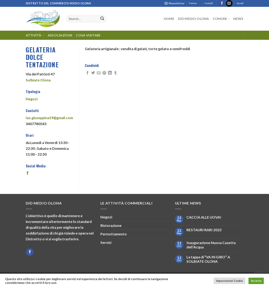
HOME (169, 19)
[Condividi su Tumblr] (115, 73)
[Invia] (102, 19)
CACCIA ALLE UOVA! (203, 217)
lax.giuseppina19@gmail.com (49, 118)
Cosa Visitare (88, 35)
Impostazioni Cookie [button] (229, 280)
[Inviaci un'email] (229, 3)
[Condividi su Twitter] (93, 73)
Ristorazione (111, 225)
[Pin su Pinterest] (104, 73)
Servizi (105, 242)
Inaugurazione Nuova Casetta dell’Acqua (211, 245)
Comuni (221, 19)
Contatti (208, 3)
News (238, 19)
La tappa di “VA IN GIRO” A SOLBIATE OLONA (208, 259)
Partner (193, 3)
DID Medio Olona (193, 19)
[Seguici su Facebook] (221, 3)
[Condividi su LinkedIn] (110, 73)
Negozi (32, 99)
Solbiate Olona (38, 80)
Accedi (240, 3)
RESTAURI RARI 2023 (204, 230)
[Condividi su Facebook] (87, 73)
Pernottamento (113, 234)
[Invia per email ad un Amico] (99, 73)
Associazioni (60, 35)
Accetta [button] (256, 280)
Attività (35, 35)
